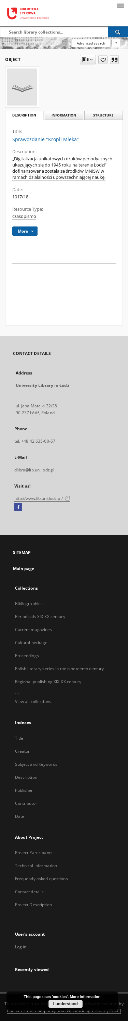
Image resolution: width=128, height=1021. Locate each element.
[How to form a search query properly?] (116, 43)
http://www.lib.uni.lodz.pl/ (42, 498)
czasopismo (24, 216)
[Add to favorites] (103, 59)
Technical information (36, 866)
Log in (21, 947)
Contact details (29, 892)
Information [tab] (64, 115)
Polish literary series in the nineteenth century (59, 669)
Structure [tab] (103, 115)
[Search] (118, 31)
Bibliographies (29, 603)
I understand (65, 1003)
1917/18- (21, 197)
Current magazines (33, 629)
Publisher (24, 790)
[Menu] (120, 5)
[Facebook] (18, 507)
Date (19, 816)
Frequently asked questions (41, 879)
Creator (22, 751)
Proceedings (27, 656)
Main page (23, 568)
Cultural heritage (31, 642)
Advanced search (91, 43)
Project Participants (34, 853)
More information (85, 997)
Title (19, 738)
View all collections (33, 701)
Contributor (26, 803)
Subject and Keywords (36, 764)
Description (26, 777)
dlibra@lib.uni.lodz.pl (34, 470)
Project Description (33, 905)
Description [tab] (24, 115)
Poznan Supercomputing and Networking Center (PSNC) (64, 1010)
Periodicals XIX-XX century (40, 616)
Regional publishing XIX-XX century (48, 682)
